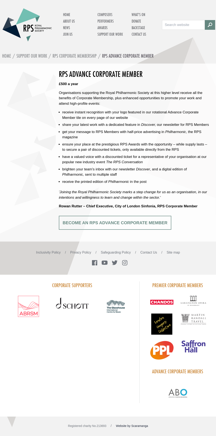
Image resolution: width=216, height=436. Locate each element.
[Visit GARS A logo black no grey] (193, 303)
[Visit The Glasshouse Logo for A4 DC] (116, 309)
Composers (104, 14)
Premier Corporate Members (177, 285)
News (66, 27)
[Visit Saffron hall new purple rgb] (193, 349)
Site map (173, 252)
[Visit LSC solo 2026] (161, 327)
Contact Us (139, 34)
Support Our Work (110, 34)
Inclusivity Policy (49, 252)
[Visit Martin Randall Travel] (193, 322)
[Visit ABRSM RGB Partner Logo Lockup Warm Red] (28, 309)
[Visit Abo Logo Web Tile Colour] (177, 392)
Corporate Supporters (72, 285)
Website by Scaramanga (132, 426)
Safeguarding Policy (116, 252)
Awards (102, 27)
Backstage (138, 27)
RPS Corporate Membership (75, 56)
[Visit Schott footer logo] (72, 307)
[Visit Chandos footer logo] (161, 305)
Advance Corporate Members (177, 371)
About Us (69, 21)
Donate (136, 21)
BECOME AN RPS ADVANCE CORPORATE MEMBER (115, 222)
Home (66, 14)
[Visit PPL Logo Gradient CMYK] (161, 353)
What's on (138, 14)
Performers (105, 21)
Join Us (68, 34)
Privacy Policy (81, 252)
